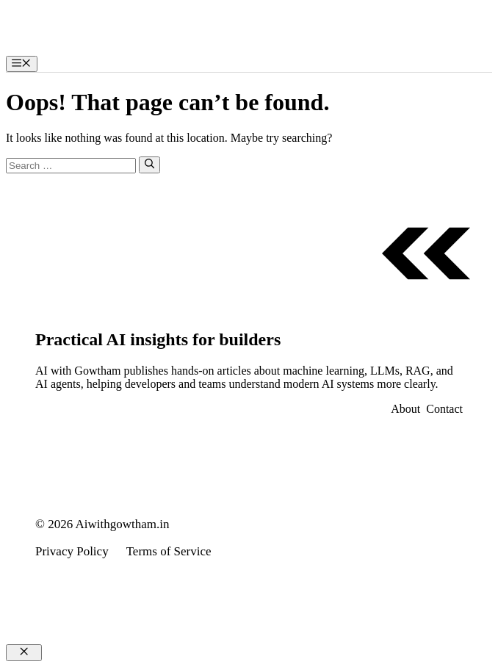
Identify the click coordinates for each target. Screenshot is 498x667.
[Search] (149, 164)
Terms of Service (169, 551)
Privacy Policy (72, 551)
